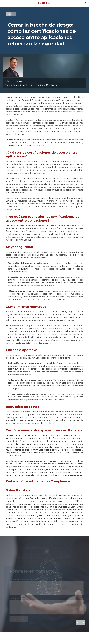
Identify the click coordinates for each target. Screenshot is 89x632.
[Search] (85, 3)
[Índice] (2, 3)
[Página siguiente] (82, 622)
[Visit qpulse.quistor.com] (11, 14)
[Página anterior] (78, 622)
